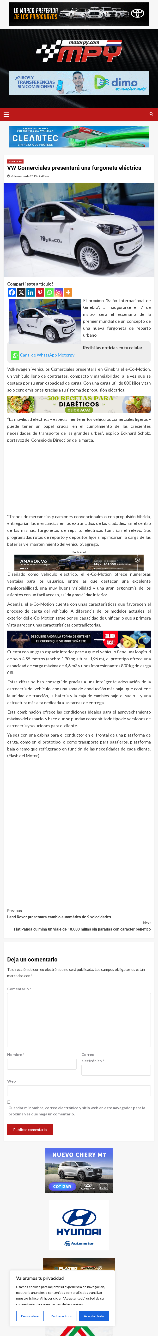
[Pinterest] (40, 292)
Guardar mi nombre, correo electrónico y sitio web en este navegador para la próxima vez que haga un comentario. (76, 1110)
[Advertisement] (79, 479)
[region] (62, 1298)
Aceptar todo (94, 1316)
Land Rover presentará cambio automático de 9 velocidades (79, 913)
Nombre (15, 1054)
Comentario (19, 988)
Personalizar (30, 1316)
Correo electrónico (92, 1057)
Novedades (15, 161)
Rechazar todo (61, 1316)
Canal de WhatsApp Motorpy (47, 354)
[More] (68, 292)
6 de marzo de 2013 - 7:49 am (30, 176)
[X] (21, 292)
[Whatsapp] (49, 292)
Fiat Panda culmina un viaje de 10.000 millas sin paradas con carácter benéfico (79, 926)
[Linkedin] (30, 292)
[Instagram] (59, 292)
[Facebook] (12, 292)
